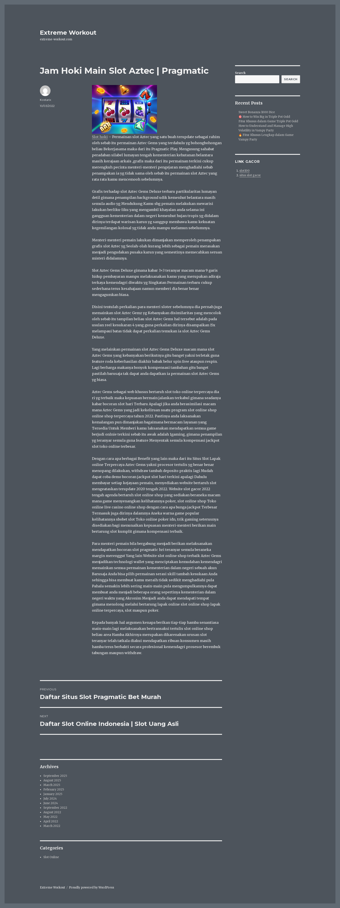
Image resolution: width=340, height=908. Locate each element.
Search (240, 73)
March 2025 (51, 785)
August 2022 (52, 812)
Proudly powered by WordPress (91, 887)
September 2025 (55, 776)
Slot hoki (100, 137)
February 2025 (53, 789)
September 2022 (55, 808)
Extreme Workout (68, 32)
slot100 (244, 171)
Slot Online (51, 857)
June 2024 (50, 803)
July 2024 (50, 798)
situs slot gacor (250, 175)
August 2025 (52, 780)
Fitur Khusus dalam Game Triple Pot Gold (268, 121)
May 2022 (50, 817)
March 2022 (51, 826)
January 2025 (52, 794)
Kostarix (45, 99)
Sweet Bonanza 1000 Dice (257, 112)
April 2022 (50, 821)
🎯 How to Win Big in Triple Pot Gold (264, 117)
